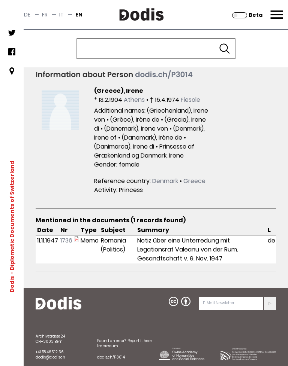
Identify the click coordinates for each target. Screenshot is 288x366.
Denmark (165, 181)
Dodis (12, 283)
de (27, 14)
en (78, 14)
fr (45, 14)
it (61, 14)
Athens (134, 99)
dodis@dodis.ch (50, 357)
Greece (194, 181)
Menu (275, 10)
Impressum (107, 346)
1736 (66, 240)
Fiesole (190, 99)
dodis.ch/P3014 (164, 74)
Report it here (140, 341)
